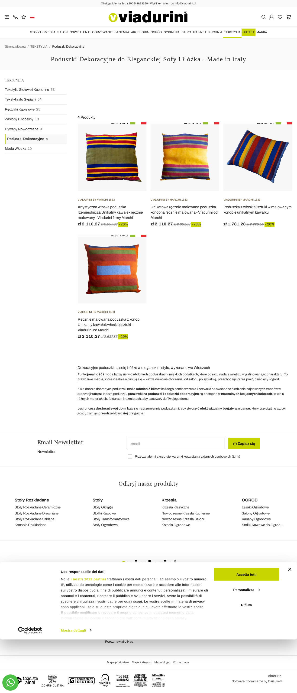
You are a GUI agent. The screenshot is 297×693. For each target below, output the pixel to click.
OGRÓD (156, 32)
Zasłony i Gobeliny (22, 119)
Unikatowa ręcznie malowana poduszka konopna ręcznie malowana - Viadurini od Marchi (184, 212)
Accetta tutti (246, 628)
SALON (62, 32)
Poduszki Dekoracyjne (68, 46)
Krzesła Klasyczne (175, 507)
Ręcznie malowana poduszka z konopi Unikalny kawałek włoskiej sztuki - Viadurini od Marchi (109, 324)
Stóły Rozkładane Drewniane (36, 513)
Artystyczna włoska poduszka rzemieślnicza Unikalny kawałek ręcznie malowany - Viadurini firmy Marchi (110, 212)
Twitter (248, 609)
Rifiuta (246, 658)
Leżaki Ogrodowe (255, 507)
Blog (108, 596)
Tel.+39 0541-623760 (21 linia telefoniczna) (46, 596)
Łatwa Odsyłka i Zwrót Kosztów (195, 602)
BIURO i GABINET (194, 32)
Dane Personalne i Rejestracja (195, 589)
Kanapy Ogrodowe (256, 519)
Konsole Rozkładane (30, 525)
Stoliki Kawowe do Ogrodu (262, 525)
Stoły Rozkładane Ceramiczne (38, 507)
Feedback (112, 589)
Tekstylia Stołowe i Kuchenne (30, 89)
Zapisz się (244, 444)
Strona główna (15, 46)
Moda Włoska (18, 148)
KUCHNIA (215, 32)
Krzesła (169, 500)
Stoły (98, 500)
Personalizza (246, 643)
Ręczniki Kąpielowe (22, 109)
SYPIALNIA (172, 32)
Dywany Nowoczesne (23, 129)
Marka (261, 32)
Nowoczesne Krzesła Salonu (183, 519)
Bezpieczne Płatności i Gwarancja (197, 609)
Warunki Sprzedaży (119, 602)
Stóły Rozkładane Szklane (34, 519)
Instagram (251, 596)
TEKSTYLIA (232, 32)
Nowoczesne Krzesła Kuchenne (185, 513)
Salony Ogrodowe (256, 513)
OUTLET (248, 32)
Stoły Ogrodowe (105, 525)
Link (236, 456)
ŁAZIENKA (122, 32)
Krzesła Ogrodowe (175, 525)
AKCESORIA (140, 32)
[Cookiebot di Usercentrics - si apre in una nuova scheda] (30, 683)
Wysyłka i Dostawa (186, 596)
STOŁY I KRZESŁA (42, 32)
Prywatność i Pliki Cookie (123, 609)
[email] (176, 443)
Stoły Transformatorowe (111, 519)
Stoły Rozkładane (32, 500)
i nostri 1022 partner (88, 632)
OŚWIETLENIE (80, 32)
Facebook (250, 589)
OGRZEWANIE (102, 32)
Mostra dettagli (73, 684)
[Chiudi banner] (289, 623)
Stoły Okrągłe (103, 507)
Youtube (249, 602)
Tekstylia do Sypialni (23, 99)
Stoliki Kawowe (104, 513)
